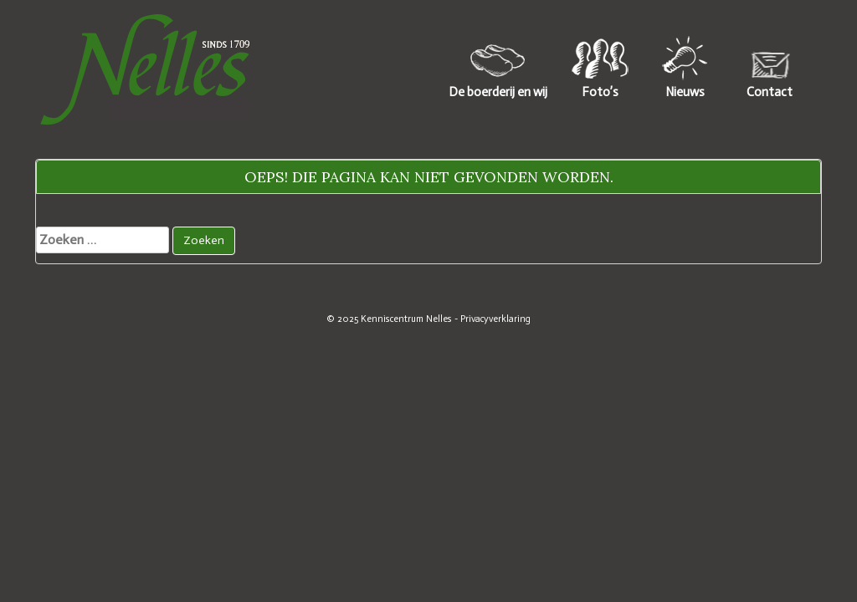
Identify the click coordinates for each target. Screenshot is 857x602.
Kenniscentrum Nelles (406, 318)
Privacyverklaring (495, 318)
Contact (770, 91)
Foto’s (600, 91)
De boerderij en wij (498, 91)
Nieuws (685, 91)
